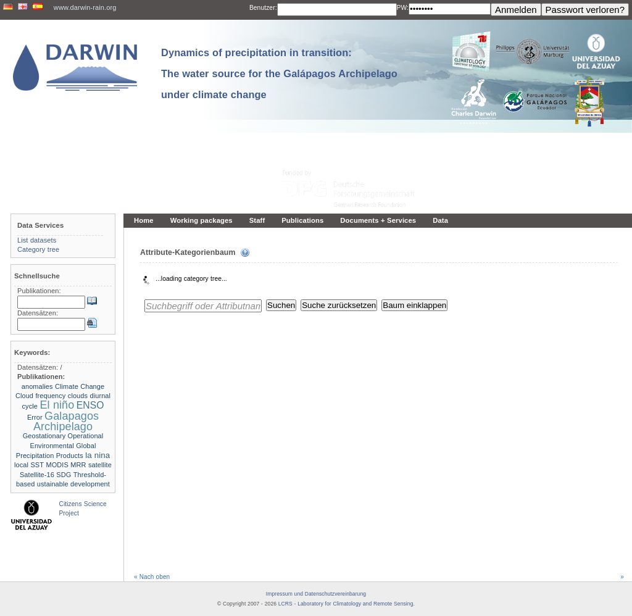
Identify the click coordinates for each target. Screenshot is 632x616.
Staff (257, 220)
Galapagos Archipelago (66, 421)
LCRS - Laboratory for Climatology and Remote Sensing (346, 604)
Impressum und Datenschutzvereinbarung (316, 594)
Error (35, 417)
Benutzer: (263, 7)
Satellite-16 (37, 474)
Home (144, 220)
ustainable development (73, 484)
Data (440, 220)
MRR (78, 464)
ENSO (90, 405)
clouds (78, 395)
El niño (57, 405)
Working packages (201, 220)
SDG (63, 474)
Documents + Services (378, 220)
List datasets (36, 240)
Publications (302, 220)
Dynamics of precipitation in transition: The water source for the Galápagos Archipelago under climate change (279, 73)
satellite (100, 464)
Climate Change (79, 386)
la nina (97, 455)
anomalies (37, 386)
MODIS (57, 464)
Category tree (38, 249)
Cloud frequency (40, 395)
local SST (29, 464)
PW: (403, 7)
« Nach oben (152, 576)
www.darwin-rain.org (85, 7)
